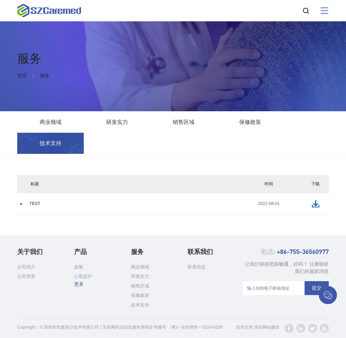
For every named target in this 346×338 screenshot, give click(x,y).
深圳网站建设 (266, 327)
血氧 (78, 266)
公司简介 (26, 266)
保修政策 (250, 123)
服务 (45, 76)
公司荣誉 (26, 276)
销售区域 (183, 123)
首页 (22, 76)
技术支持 (50, 144)
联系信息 (197, 266)
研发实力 (117, 123)
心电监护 (83, 276)
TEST (34, 203)
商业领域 (50, 123)
